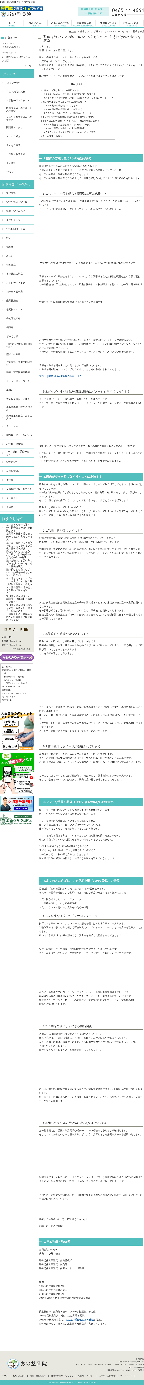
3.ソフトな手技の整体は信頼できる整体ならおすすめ (68, 117)
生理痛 (9, 480)
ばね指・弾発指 (14, 444)
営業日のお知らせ (11, 47)
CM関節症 (11, 462)
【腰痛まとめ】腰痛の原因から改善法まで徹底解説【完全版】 (19, 617)
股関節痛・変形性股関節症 (19, 363)
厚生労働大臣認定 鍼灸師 (53, 1264)
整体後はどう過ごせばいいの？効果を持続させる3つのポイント (19, 572)
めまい (9, 255)
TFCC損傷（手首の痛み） (17, 453)
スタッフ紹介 (13, 136)
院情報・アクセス (108, 24)
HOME (72, 31)
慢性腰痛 (11, 193)
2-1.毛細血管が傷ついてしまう (61, 105)
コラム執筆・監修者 (51, 136)
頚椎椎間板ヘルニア (16, 229)
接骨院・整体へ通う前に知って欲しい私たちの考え (19, 536)
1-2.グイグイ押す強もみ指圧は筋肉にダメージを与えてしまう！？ (78, 98)
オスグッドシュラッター (19, 381)
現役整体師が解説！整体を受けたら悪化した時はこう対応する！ (19, 608)
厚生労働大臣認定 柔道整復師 (55, 1260)
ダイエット (12, 498)
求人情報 (11, 163)
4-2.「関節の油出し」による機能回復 (64, 128)
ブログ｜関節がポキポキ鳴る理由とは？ (60, 376)
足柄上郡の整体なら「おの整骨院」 (71, 1382)
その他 (9, 507)
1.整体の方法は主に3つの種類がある (60, 90)
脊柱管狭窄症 (13, 318)
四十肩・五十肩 (14, 291)
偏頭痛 (9, 247)
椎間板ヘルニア (14, 309)
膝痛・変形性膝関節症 (18, 372)
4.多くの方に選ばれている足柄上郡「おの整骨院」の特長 (70, 121)
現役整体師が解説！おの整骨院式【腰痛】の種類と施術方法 (19, 599)
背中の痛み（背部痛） (18, 202)
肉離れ (9, 390)
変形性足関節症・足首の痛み (19, 417)
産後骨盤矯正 (13, 471)
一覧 (29, 66)
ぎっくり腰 (12, 336)
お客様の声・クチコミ (18, 100)
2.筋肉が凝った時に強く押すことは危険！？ (63, 101)
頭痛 (8, 238)
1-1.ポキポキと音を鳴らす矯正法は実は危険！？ (70, 94)
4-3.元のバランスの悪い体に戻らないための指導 (70, 132)
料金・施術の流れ (60, 24)
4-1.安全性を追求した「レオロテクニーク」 (67, 124)
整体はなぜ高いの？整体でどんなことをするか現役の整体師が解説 (19, 545)
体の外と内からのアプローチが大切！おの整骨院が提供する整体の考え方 (19, 581)
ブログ (9, 172)
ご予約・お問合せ (132, 24)
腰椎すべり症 (13, 354)
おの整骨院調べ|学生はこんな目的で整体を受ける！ (19, 590)
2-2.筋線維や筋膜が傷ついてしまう (63, 109)
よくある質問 (13, 145)
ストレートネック (15, 282)
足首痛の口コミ (9, 641)
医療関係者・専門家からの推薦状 (19, 109)
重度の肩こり (13, 220)
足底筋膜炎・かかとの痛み (19, 408)
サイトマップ (126, 1376)
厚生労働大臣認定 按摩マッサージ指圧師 (61, 1268)
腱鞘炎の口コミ (9, 644)
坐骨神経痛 (12, 300)
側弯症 (9, 327)
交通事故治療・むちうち (84, 24)
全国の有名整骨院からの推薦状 (19, 118)
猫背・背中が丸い (15, 211)
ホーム (12, 24)
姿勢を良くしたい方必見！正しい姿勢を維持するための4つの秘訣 (19, 554)
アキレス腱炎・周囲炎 (18, 399)
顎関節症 (11, 264)
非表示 (79, 84)
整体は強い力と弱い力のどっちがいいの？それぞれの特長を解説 (19, 563)
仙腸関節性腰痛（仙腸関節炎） (19, 345)
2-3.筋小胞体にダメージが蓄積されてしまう (67, 113)
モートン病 (12, 426)
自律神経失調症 (14, 273)
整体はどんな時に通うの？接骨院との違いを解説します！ (19, 527)
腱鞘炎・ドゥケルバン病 (19, 435)
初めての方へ (36, 24)
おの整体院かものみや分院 (80, 1319)
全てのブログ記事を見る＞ (21, 649)
